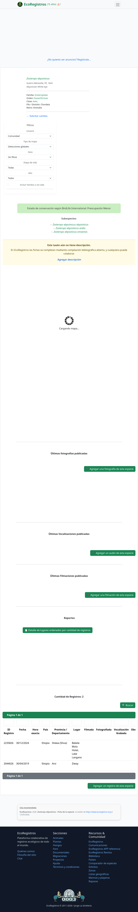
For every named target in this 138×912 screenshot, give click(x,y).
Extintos (93, 867)
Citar (20, 858)
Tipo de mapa (30, 141)
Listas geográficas (99, 874)
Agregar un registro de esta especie (111, 785)
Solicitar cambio (36, 116)
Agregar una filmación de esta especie (110, 595)
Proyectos (58, 859)
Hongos (57, 845)
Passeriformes (41, 98)
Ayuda (56, 863)
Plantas (57, 841)
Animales (58, 838)
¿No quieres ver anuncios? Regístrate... (69, 59)
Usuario (30, 130)
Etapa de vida (30, 162)
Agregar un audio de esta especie (112, 553)
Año (30, 173)
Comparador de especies (103, 863)
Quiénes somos (26, 851)
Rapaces (93, 881)
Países (92, 859)
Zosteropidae (41, 95)
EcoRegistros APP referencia (104, 848)
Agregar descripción (69, 259)
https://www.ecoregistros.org (98, 812)
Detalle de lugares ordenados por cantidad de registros (57, 630)
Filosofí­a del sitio (26, 855)
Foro (55, 848)
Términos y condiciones (66, 867)
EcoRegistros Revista (100, 852)
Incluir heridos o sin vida (32, 184)
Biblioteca (94, 856)
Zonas (92, 870)
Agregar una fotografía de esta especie (109, 469)
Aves (35, 101)
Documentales (61, 852)
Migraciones (60, 856)
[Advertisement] (69, 33)
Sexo (30, 152)
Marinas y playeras (99, 877)
